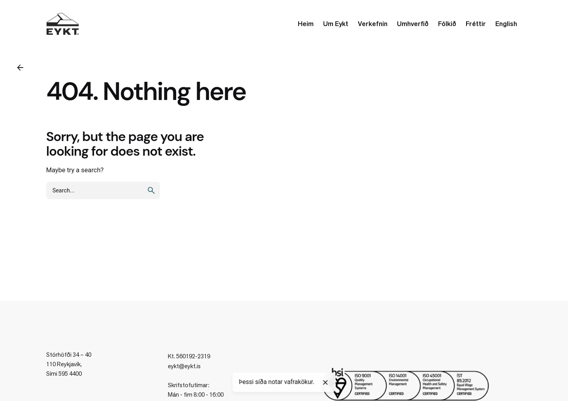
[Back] (20, 67)
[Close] (325, 382)
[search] (151, 190)
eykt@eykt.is (184, 366)
